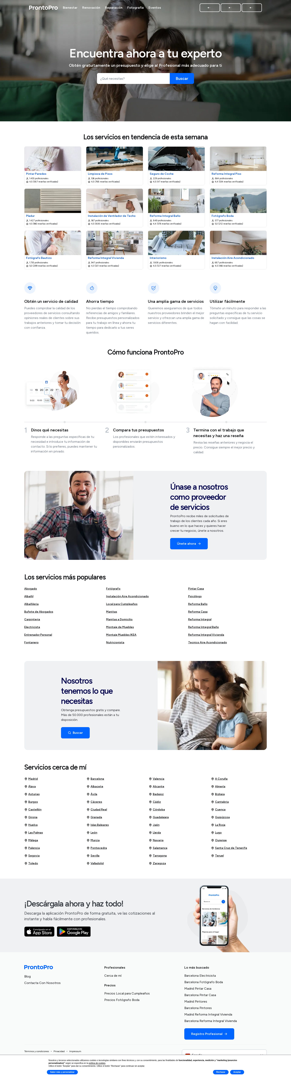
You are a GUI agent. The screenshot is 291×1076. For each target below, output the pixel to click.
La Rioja (218, 826)
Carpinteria (32, 621)
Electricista (32, 628)
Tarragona (158, 857)
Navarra (156, 842)
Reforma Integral (199, 621)
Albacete (94, 788)
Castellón (32, 811)
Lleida (155, 834)
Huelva (31, 826)
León (91, 834)
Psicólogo (195, 598)
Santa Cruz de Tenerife (229, 849)
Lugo (216, 834)
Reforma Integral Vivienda (206, 636)
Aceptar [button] (237, 1072)
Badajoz (156, 796)
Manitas (111, 613)
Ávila (91, 796)
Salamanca (158, 849)
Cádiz (155, 803)
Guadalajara (159, 819)
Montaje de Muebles (120, 628)
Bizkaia (218, 796)
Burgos (31, 803)
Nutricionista (115, 644)
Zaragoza (157, 865)
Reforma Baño (198, 605)
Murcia (93, 842)
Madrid (31, 780)
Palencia (32, 849)
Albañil (28, 598)
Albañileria (31, 605)
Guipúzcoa (220, 819)
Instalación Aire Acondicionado (127, 598)
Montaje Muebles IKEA (121, 636)
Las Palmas (33, 834)
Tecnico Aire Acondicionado (207, 644)
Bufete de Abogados (38, 613)
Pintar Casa (196, 590)
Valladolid (95, 865)
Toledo (31, 865)
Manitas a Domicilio (119, 621)
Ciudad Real (96, 811)
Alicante (156, 788)
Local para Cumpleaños (121, 605)
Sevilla (92, 857)
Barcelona (95, 780)
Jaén (154, 826)
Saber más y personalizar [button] (62, 1072)
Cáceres (94, 803)
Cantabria (220, 803)
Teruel (217, 857)
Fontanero (31, 644)
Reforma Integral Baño (203, 628)
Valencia (156, 780)
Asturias (32, 796)
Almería (218, 788)
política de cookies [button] (97, 1063)
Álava (30, 788)
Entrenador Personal (38, 636)
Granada (94, 819)
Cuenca (218, 811)
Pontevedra (96, 849)
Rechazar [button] (220, 1072)
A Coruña (219, 780)
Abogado (30, 590)
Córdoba (157, 811)
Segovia (32, 857)
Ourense (219, 842)
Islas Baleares (97, 826)
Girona (30, 819)
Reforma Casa (198, 613)
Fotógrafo (113, 590)
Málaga (31, 842)
